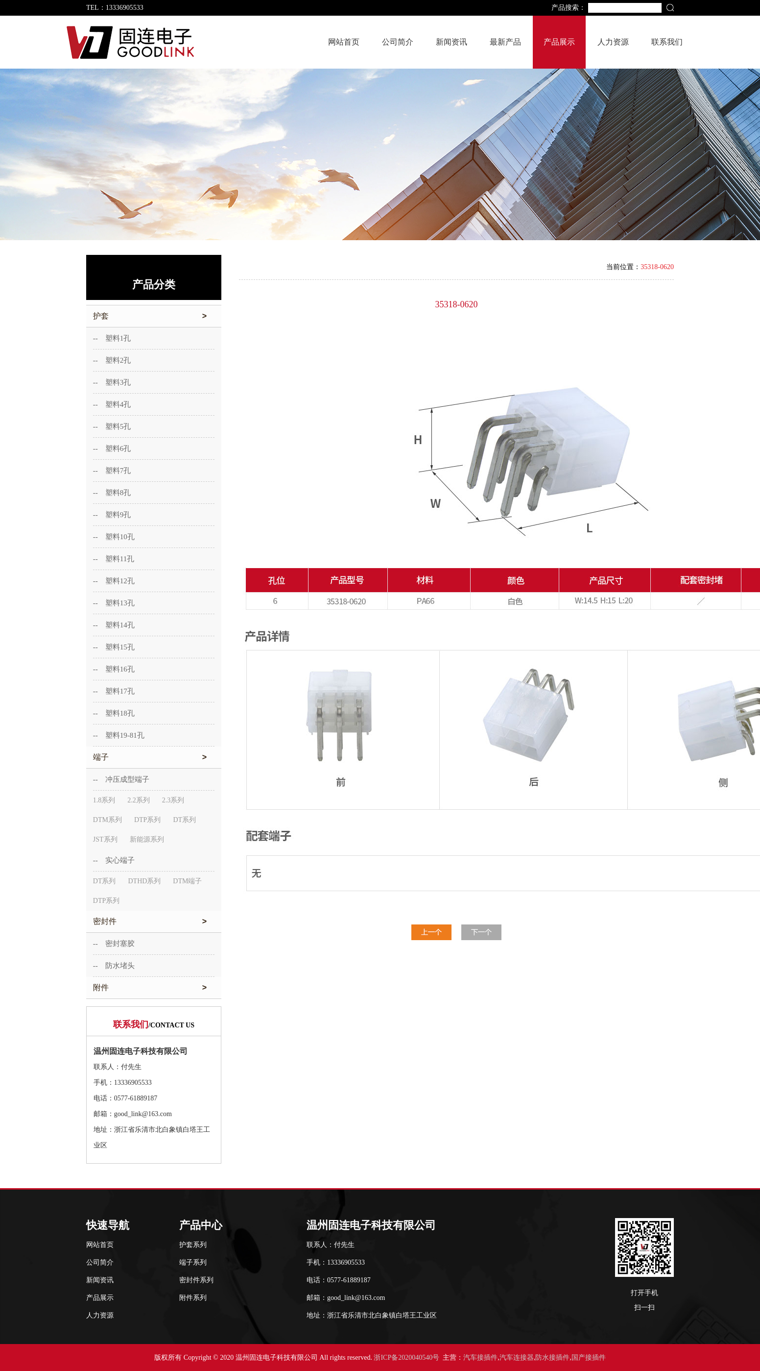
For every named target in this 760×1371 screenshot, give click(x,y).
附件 (153, 987)
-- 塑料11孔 (113, 559)
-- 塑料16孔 (114, 669)
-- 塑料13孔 (114, 603)
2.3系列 (173, 800)
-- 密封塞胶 (114, 943)
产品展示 (559, 42)
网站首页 (343, 42)
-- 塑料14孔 (114, 625)
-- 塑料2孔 (112, 360)
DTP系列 (147, 819)
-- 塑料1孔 (112, 338)
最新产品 (505, 42)
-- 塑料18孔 (114, 713)
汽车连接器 (516, 1357)
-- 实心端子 (114, 860)
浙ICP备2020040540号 (406, 1357)
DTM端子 (187, 881)
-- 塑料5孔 (112, 426)
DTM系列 (107, 819)
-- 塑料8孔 (112, 493)
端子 (153, 757)
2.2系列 (138, 800)
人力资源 (613, 42)
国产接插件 (588, 1357)
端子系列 (193, 1262)
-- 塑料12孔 (114, 581)
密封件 (153, 921)
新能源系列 (147, 839)
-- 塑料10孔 (114, 537)
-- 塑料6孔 (112, 448)
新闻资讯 (451, 42)
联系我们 (667, 42)
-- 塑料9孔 (112, 515)
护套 (153, 316)
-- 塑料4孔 (112, 404)
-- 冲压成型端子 (121, 779)
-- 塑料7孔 (112, 470)
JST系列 (105, 839)
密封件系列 (196, 1280)
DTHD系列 (144, 881)
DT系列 (184, 819)
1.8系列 (104, 800)
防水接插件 (552, 1357)
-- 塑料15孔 (114, 647)
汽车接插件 (480, 1357)
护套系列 (193, 1244)
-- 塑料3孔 (112, 382)
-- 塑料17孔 (114, 691)
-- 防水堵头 (114, 966)
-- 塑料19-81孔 (118, 735)
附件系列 (193, 1297)
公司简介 (397, 42)
